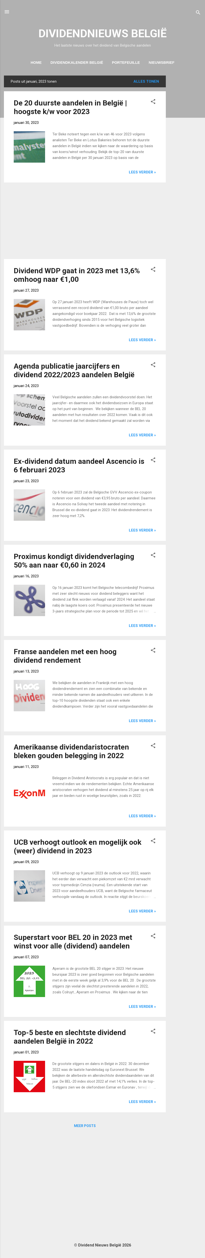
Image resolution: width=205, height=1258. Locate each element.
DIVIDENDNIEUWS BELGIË (102, 33)
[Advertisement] (185, 149)
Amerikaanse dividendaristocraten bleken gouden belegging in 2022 (71, 751)
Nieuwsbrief (161, 62)
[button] (153, 102)
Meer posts (85, 1126)
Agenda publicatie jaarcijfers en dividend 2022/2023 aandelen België (74, 370)
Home (36, 62)
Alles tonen (146, 81)
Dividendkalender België (76, 62)
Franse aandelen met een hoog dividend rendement (65, 655)
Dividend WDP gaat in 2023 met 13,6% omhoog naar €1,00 (77, 275)
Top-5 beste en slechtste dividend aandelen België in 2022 (70, 1036)
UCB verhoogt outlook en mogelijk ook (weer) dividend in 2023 (77, 846)
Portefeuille (126, 62)
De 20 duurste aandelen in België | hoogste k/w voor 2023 (70, 107)
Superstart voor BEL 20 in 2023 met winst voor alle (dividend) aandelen (73, 941)
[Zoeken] (198, 13)
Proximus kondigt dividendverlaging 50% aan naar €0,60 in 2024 (74, 560)
